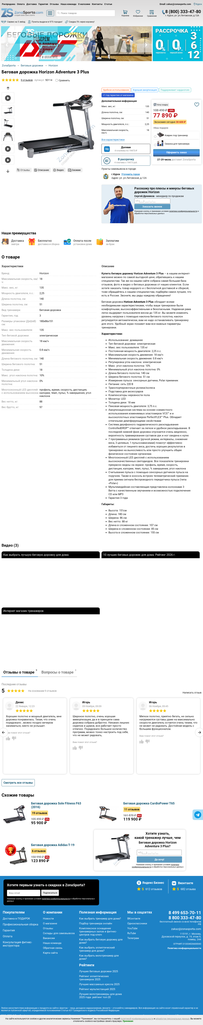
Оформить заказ (176, 152)
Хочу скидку (162, 105)
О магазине (84, 4)
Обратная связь (52, 948)
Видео (60, 170)
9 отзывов (27, 80)
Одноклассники (137, 923)
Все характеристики (113, 139)
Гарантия (43, 4)
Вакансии (49, 938)
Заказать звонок (152, 206)
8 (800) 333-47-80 (183, 11)
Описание (43, 170)
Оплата (21, 4)
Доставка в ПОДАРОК (16, 918)
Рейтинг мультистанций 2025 (97, 989)
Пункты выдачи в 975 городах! (47, 22)
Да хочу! (159, 859)
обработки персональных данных (172, 1018)
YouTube (132, 928)
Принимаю (128, 1021)
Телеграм (133, 938)
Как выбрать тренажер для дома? (100, 918)
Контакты (97, 4)
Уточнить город (130, 174)
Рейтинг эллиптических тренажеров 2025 (94, 978)
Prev (7, 45)
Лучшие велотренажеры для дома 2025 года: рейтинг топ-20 (100, 995)
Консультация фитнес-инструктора (17, 944)
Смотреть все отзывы (18, 782)
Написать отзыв (192, 692)
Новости (48, 918)
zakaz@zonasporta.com (186, 929)
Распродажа (8, 4)
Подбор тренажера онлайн (95, 923)
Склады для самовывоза (59, 933)
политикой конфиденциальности (137, 1018)
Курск (199, 4)
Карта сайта (50, 952)
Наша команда (68, 4)
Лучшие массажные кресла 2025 (99, 984)
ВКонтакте (133, 918)
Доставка (31, 4)
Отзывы (54, 4)
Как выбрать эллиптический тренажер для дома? (97, 949)
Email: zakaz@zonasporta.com (175, 4)
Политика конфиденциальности (184, 948)
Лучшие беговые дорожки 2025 (98, 971)
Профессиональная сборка (20, 924)
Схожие (76, 170)
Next (146, 45)
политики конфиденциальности (183, 211)
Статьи (108, 4)
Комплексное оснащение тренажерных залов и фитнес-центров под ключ (98, 931)
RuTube (131, 933)
